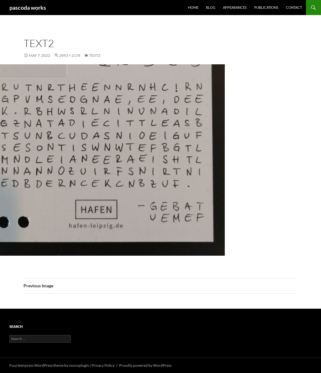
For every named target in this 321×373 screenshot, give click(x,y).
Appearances (235, 7)
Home (193, 7)
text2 (94, 55)
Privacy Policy (103, 365)
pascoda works (27, 7)
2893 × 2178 (69, 55)
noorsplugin (79, 365)
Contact (294, 7)
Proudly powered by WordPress (145, 365)
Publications (266, 7)
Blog (210, 7)
